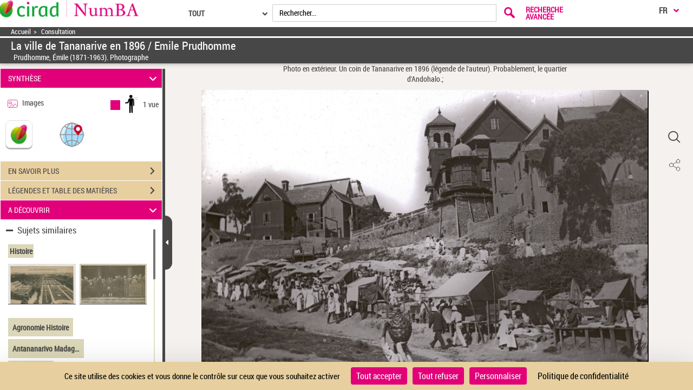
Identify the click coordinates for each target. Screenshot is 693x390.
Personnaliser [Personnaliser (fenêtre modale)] (498, 376)
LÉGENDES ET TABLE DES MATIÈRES (85, 190)
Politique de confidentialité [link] (583, 376)
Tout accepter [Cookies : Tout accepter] (379, 376)
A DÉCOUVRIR (84, 209)
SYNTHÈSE (84, 78)
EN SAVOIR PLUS (85, 171)
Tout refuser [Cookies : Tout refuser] (438, 376)
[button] (72, 134)
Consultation (58, 31)
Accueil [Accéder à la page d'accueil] (21, 31)
